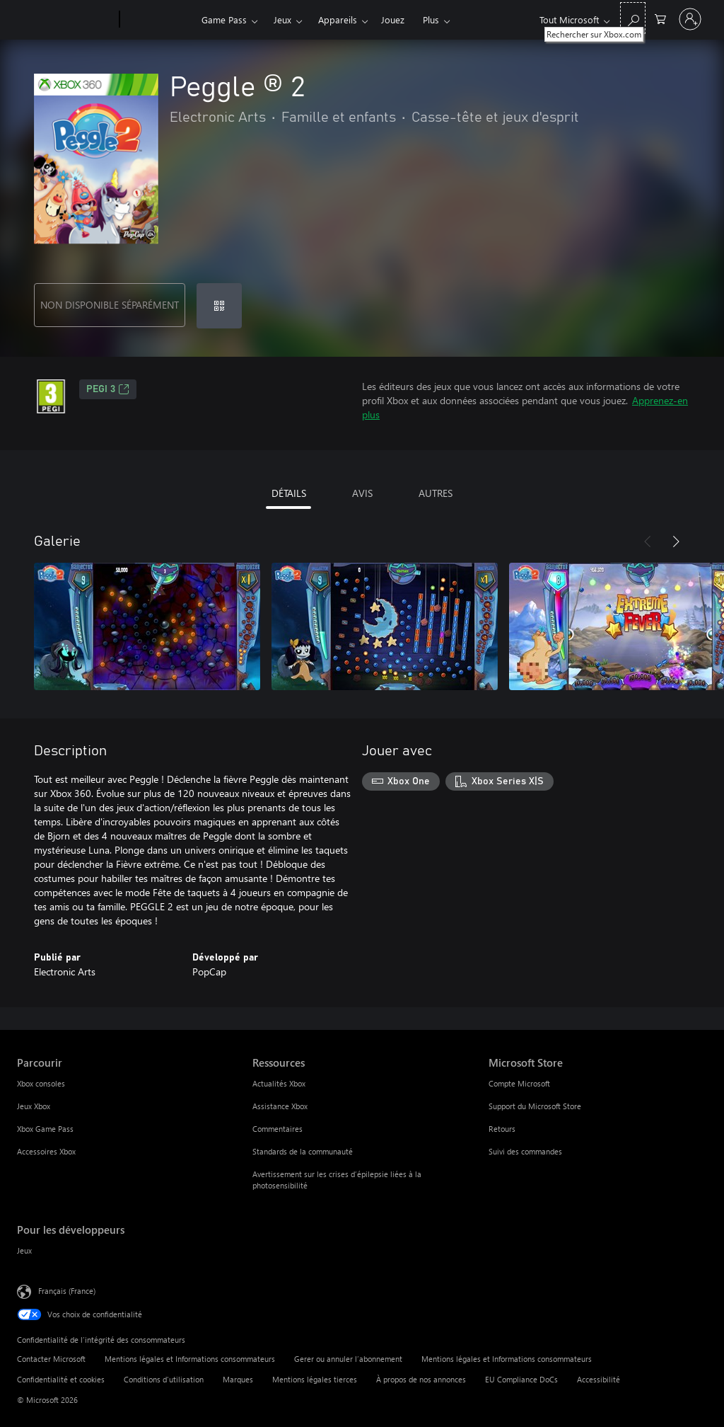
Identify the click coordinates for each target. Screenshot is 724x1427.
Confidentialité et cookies (61, 1379)
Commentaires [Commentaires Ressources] (277, 1128)
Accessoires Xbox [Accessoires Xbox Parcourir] (46, 1151)
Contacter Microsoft (51, 1358)
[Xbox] (159, 20)
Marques (238, 1379)
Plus (431, 19)
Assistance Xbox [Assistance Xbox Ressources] (280, 1106)
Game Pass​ (224, 19)
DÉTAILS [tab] (289, 493)
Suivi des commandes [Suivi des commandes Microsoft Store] (525, 1151)
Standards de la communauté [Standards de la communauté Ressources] (302, 1151)
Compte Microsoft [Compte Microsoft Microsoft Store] (519, 1083)
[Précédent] (648, 541)
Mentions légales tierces (314, 1379)
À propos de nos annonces (421, 1379)
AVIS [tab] (362, 493)
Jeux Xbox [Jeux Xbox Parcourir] (33, 1106)
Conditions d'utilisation (164, 1379)
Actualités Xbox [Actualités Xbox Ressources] (278, 1083)
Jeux (282, 19)
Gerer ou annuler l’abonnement (348, 1358)
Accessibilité (598, 1379)
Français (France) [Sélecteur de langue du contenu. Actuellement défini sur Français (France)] (66, 1290)
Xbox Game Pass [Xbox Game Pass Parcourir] (45, 1128)
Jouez (392, 19)
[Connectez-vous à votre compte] (690, 19)
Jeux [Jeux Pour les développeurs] (24, 1250)
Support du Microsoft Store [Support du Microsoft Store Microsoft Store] (535, 1106)
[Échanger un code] (219, 305)
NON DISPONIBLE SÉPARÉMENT (109, 304)
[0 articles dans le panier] (660, 18)
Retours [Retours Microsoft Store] (502, 1128)
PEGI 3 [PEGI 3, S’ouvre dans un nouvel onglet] (107, 389)
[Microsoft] (65, 20)
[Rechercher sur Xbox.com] (633, 18)
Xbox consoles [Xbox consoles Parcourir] (41, 1083)
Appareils (337, 19)
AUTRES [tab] (435, 493)
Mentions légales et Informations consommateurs (190, 1358)
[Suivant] (676, 541)
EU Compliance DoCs (521, 1379)
